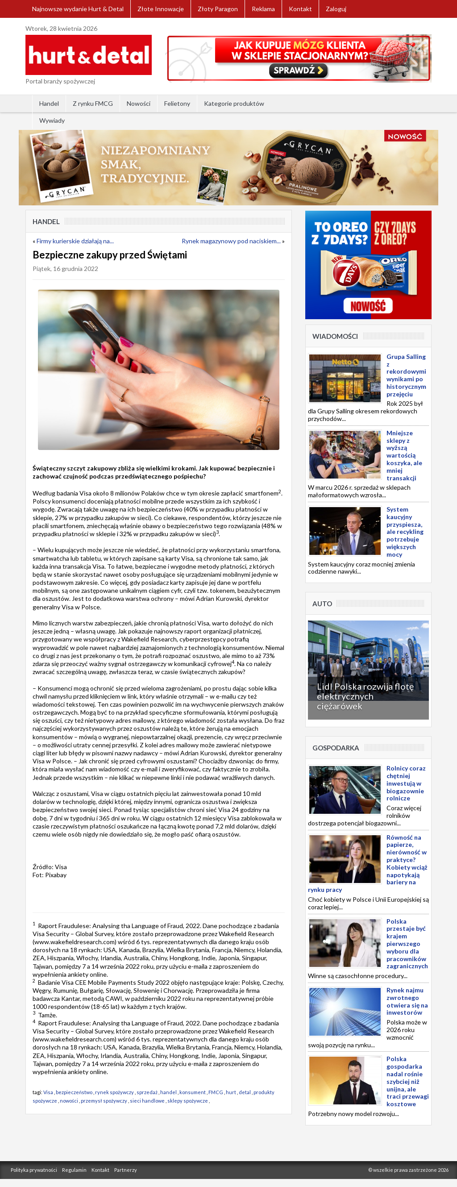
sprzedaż (147, 1092)
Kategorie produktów (234, 103)
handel (168, 1092)
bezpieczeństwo (74, 1092)
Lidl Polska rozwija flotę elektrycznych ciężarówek (365, 696)
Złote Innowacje (160, 8)
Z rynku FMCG (93, 103)
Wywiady (52, 120)
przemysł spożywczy (104, 1101)
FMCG (215, 1092)
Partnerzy (125, 1170)
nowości (69, 1101)
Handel (49, 103)
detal (245, 1092)
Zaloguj (336, 8)
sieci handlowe (147, 1101)
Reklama (263, 8)
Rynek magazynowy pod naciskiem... (231, 241)
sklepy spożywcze (187, 1101)
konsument (192, 1092)
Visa (48, 1092)
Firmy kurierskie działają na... (75, 241)
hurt (231, 1092)
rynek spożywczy (114, 1092)
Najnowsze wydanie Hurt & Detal (78, 8)
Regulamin (74, 1170)
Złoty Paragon (218, 8)
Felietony (177, 103)
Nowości (138, 103)
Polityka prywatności (34, 1170)
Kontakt (300, 8)
